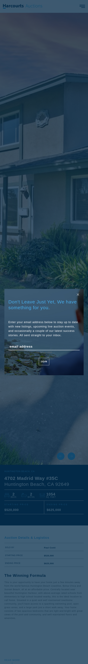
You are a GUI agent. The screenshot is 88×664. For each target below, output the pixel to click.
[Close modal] (78, 294)
